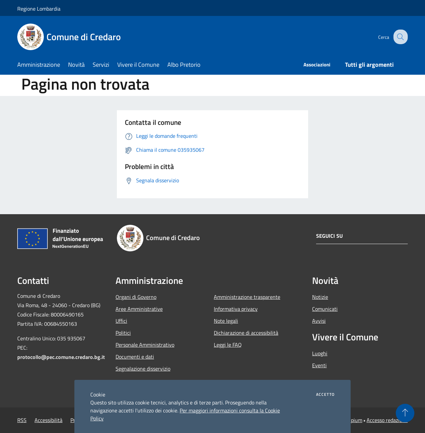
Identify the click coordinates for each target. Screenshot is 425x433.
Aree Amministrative (139, 309)
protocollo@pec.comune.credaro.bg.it (61, 357)
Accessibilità (48, 420)
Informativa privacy (236, 309)
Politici (123, 333)
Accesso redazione (387, 420)
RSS (22, 420)
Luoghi (319, 353)
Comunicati (325, 309)
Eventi (319, 365)
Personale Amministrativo (145, 345)
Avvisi (319, 321)
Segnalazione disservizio (143, 369)
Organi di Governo (136, 297)
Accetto (325, 394)
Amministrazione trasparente (247, 297)
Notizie (320, 297)
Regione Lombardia (38, 9)
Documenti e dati (135, 357)
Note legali (226, 321)
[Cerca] (400, 37)
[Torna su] (405, 413)
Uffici (121, 321)
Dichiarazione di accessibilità (246, 333)
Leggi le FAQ (228, 345)
